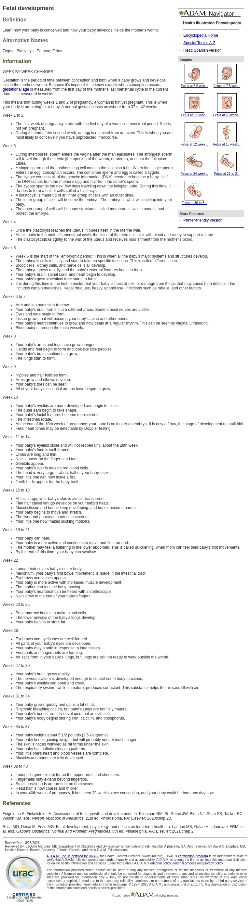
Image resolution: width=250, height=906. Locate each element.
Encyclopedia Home (200, 35)
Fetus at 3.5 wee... (194, 84)
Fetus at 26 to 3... (227, 171)
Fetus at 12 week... (194, 142)
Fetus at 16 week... (227, 142)
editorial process (184, 863)
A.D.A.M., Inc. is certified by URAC (72, 856)
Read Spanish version (202, 50)
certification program (193, 856)
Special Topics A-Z (199, 43)
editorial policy (160, 863)
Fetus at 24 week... (194, 171)
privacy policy (213, 863)
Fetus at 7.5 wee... (227, 84)
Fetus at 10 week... (227, 113)
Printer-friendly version (202, 220)
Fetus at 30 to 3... (194, 201)
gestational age (16, 89)
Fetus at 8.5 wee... (194, 113)
